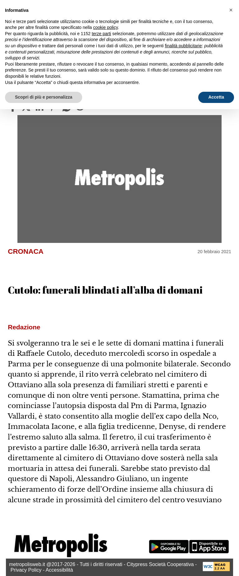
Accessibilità (59, 570)
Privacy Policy (26, 570)
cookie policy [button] (105, 27)
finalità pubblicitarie (183, 45)
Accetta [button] (216, 97)
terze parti (101, 33)
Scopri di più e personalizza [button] (43, 97)
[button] (231, 10)
